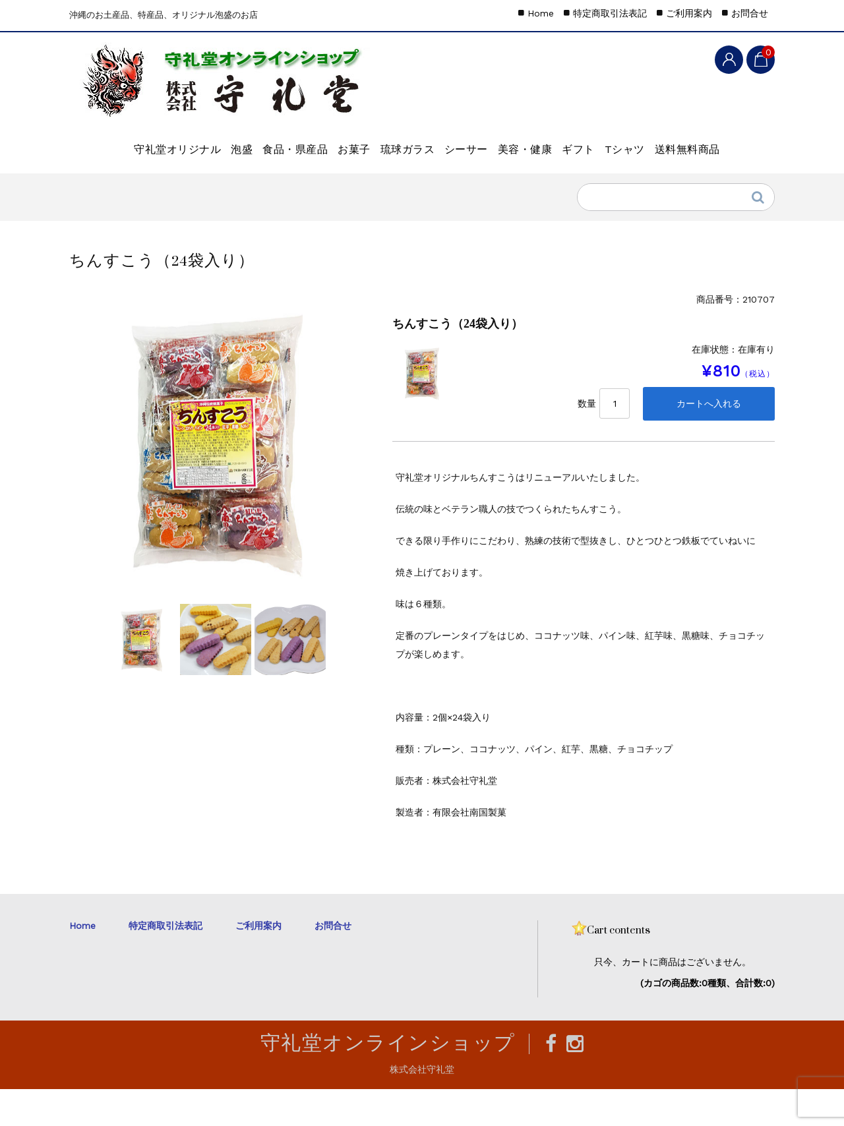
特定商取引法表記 (610, 13)
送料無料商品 (189, 177)
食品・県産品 (291, 142)
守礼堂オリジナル (130, 142)
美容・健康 (608, 142)
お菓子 (372, 142)
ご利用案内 (689, 13)
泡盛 (216, 142)
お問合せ (749, 13)
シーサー (527, 142)
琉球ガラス (447, 142)
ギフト (682, 142)
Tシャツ (104, 177)
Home (541, 13)
